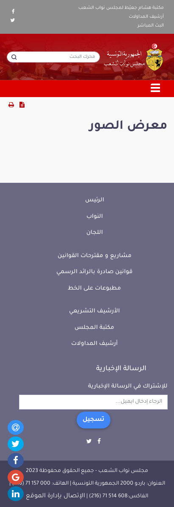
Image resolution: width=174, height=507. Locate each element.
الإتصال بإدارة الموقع (55, 496)
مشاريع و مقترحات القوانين (95, 256)
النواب (94, 217)
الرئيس (94, 200)
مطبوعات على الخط (94, 288)
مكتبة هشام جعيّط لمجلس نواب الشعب (121, 8)
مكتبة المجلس (94, 328)
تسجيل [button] (94, 420)
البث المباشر (151, 25)
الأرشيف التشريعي (94, 311)
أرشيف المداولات (146, 16)
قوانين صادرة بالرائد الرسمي (94, 272)
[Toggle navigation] (156, 89)
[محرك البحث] (53, 57)
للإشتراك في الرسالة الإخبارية (128, 386)
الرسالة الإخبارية (121, 369)
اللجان (94, 233)
